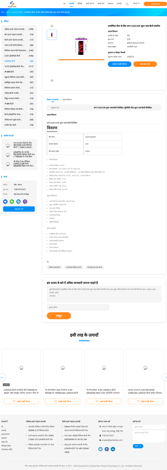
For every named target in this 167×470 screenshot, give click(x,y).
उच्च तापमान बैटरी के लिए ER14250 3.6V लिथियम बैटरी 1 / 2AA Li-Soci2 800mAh (23, 145)
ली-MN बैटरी (19, 71)
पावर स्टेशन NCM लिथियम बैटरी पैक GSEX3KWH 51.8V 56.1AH (77, 438)
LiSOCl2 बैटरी (19, 61)
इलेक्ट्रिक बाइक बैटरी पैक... (19, 82)
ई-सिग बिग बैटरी (19, 125)
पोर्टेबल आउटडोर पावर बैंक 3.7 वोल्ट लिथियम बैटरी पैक (41, 447)
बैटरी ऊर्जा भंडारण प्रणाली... (19, 39)
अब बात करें (155, 4)
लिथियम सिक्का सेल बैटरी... (19, 109)
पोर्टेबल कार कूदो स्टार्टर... (19, 119)
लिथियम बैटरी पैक (54, 267)
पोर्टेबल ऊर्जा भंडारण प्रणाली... (19, 29)
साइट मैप (4, 442)
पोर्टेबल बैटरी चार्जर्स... (19, 93)
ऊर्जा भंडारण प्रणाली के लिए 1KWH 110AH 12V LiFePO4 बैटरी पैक (41, 438)
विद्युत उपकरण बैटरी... (19, 98)
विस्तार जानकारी (53, 100)
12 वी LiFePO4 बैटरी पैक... (19, 66)
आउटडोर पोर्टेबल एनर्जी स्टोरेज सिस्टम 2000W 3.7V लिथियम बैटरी (41, 429)
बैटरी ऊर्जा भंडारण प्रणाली (71, 421)
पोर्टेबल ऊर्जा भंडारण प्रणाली (36, 421)
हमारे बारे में (5, 434)
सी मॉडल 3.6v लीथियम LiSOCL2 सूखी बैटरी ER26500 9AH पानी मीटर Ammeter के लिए (23, 163)
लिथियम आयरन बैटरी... (19, 87)
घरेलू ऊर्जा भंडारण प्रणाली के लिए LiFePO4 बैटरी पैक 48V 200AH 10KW (76, 448)
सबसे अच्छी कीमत (119, 64)
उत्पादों (3, 430)
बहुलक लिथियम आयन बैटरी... (19, 77)
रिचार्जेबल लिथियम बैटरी (74, 267)
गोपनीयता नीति (6, 449)
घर (2, 427)
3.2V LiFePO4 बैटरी (19, 55)
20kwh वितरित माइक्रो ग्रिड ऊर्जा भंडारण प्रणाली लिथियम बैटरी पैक (76, 429)
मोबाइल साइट (6, 446)
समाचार (4, 438)
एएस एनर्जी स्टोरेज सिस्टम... (19, 45)
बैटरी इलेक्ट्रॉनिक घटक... (19, 114)
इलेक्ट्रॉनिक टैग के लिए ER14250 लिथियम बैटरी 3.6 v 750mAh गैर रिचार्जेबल (24, 154)
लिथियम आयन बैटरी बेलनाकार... (19, 50)
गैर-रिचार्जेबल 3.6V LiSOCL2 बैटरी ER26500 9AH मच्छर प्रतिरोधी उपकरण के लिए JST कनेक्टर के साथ (103, 393)
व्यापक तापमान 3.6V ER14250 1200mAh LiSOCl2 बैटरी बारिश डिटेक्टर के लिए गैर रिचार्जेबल (145, 393)
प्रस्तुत (59, 315)
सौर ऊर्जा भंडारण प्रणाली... (19, 34)
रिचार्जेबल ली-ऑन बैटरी (95, 267)
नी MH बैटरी (19, 103)
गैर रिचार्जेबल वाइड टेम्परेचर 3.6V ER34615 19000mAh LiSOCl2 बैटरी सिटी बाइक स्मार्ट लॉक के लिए (61, 393)
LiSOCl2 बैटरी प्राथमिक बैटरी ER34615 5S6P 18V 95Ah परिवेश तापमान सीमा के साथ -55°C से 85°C (21, 393)
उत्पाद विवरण (67, 100)
